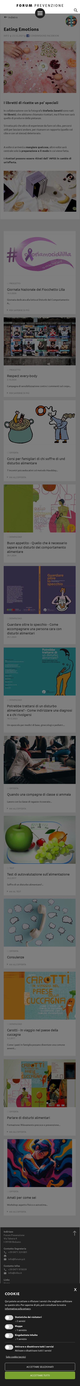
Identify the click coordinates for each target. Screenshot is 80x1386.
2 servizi (20, 1320)
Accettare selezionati (40, 1366)
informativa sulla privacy (18, 1308)
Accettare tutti (40, 1375)
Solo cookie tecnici (16, 1356)
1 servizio (21, 1329)
